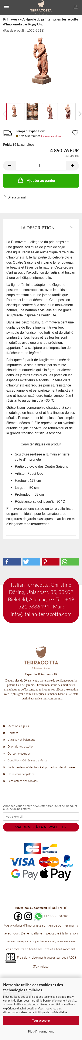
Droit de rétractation (20, 746)
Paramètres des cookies (22, 781)
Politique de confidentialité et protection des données (41, 767)
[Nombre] (41, 165)
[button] (9, 165)
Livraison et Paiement (21, 739)
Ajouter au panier (36, 180)
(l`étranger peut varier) (52, 136)
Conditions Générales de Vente (27, 760)
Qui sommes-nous (19, 753)
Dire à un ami (16, 197)
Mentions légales (18, 726)
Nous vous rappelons (20, 774)
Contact (12, 732)
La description (38, 227)
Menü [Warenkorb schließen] (6, 6)
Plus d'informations (41, 1031)
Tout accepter (41, 1020)
